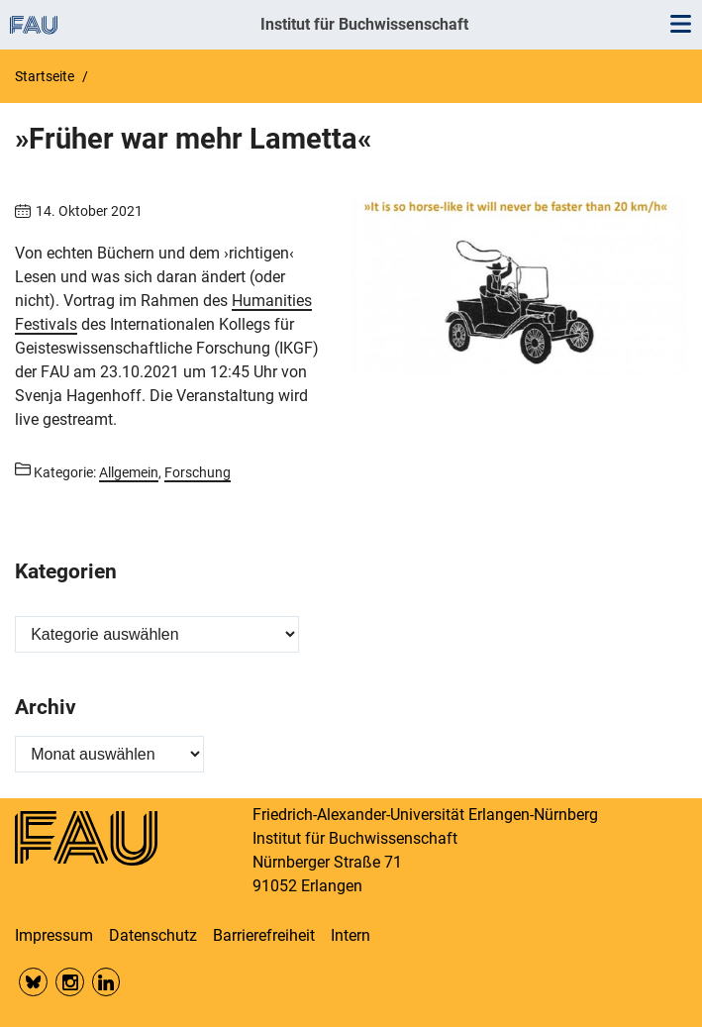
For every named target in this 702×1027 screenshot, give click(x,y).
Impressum (54, 935)
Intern (350, 935)
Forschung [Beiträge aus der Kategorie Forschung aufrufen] (197, 472)
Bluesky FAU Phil (33, 982)
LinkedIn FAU (106, 982)
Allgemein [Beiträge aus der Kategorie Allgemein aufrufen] (128, 472)
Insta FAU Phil (69, 982)
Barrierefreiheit (264, 935)
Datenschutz (153, 935)
